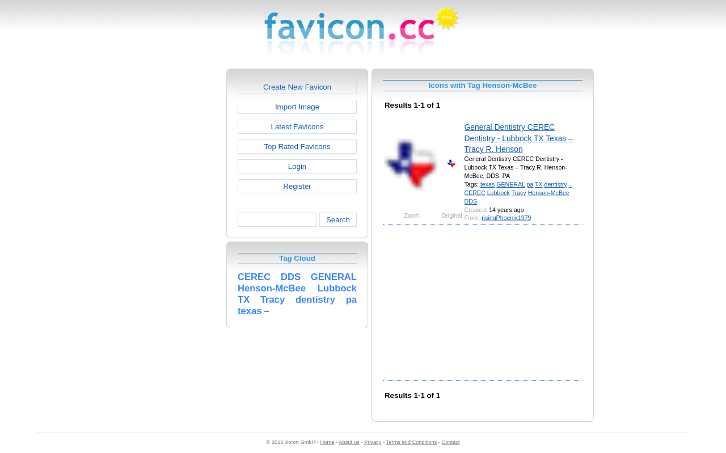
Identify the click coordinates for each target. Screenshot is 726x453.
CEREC (475, 192)
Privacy (372, 442)
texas (487, 184)
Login (297, 166)
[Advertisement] (177, 239)
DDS (471, 201)
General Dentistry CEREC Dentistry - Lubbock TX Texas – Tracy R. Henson (519, 138)
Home (327, 442)
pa (529, 184)
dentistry (555, 184)
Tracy (519, 192)
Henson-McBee (548, 192)
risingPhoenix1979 (506, 217)
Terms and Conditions (411, 442)
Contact (451, 442)
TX (539, 184)
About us (349, 442)
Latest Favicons (297, 126)
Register (297, 186)
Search (338, 219)
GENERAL (510, 184)
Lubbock (498, 192)
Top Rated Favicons (297, 146)
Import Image (297, 107)
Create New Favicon (297, 87)
